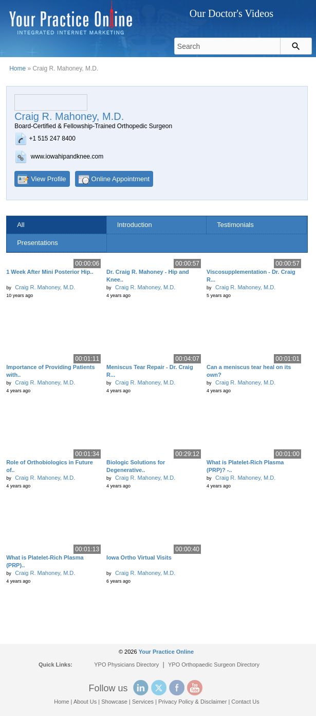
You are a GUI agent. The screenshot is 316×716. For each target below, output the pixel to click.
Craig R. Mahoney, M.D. (45, 287)
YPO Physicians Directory (126, 664)
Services (143, 701)
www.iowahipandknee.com (67, 156)
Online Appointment (120, 179)
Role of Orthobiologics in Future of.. (49, 466)
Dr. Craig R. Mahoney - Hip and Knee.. (147, 276)
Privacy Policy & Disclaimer (192, 701)
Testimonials (235, 225)
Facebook (176, 687)
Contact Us (245, 701)
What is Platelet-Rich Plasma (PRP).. (44, 561)
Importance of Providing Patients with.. (50, 371)
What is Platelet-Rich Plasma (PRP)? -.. (245, 466)
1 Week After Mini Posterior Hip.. (49, 272)
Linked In (140, 687)
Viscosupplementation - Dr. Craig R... (251, 276)
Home (17, 68)
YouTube (194, 687)
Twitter (158, 687)
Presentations (37, 243)
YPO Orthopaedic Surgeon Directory (213, 664)
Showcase (114, 701)
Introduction (134, 225)
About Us (85, 701)
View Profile (48, 179)
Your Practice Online (166, 652)
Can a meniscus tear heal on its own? (249, 371)
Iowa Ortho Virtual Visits (139, 557)
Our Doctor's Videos (231, 13)
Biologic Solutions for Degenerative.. (135, 466)
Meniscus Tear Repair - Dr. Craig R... (149, 371)
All (20, 225)
